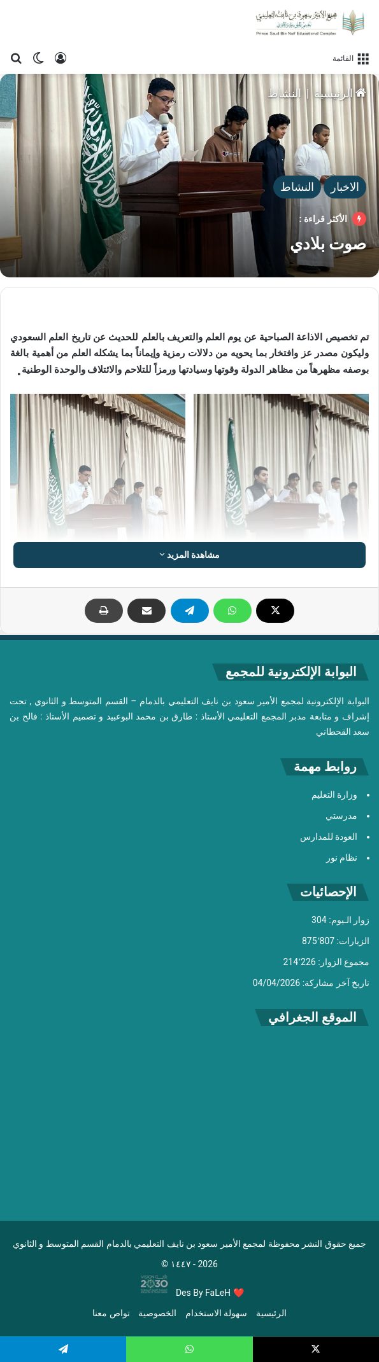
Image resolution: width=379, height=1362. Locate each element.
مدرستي (341, 815)
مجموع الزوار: (342, 962)
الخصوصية (157, 1313)
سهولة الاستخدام (216, 1313)
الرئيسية (340, 93)
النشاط (284, 93)
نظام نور (341, 857)
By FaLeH (212, 1293)
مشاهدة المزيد (189, 555)
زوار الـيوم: (348, 920)
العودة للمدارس (328, 836)
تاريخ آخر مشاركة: (334, 983)
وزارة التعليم (334, 794)
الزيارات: (351, 941)
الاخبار (345, 186)
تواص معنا (110, 1313)
